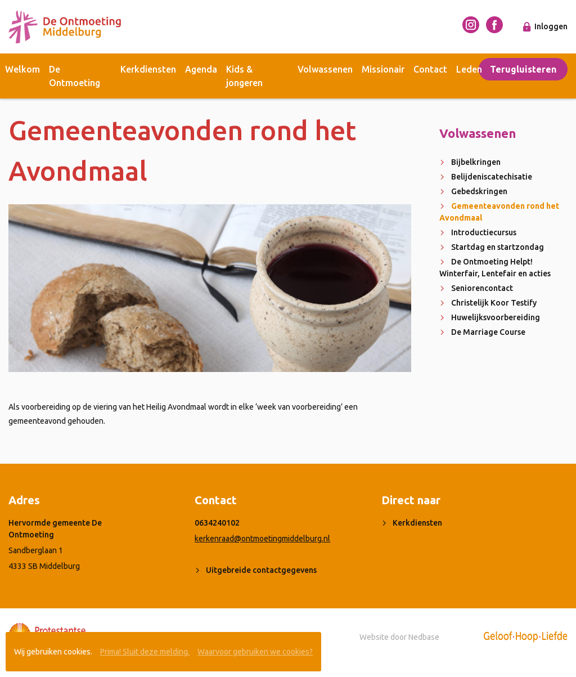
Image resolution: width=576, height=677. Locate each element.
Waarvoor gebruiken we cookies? (255, 651)
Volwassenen (325, 69)
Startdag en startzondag (497, 247)
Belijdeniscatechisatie (491, 176)
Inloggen (551, 26)
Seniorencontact (482, 288)
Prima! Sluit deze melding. (145, 651)
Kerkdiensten (148, 69)
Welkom (22, 69)
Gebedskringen (479, 191)
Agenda (201, 69)
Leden (469, 69)
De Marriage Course (488, 332)
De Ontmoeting (74, 76)
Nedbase (423, 637)
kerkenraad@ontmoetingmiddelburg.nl (262, 538)
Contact (430, 69)
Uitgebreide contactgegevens (261, 570)
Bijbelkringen (476, 162)
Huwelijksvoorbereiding (495, 317)
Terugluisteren (523, 69)
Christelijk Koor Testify (494, 302)
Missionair (383, 69)
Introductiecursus (483, 232)
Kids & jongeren (244, 76)
